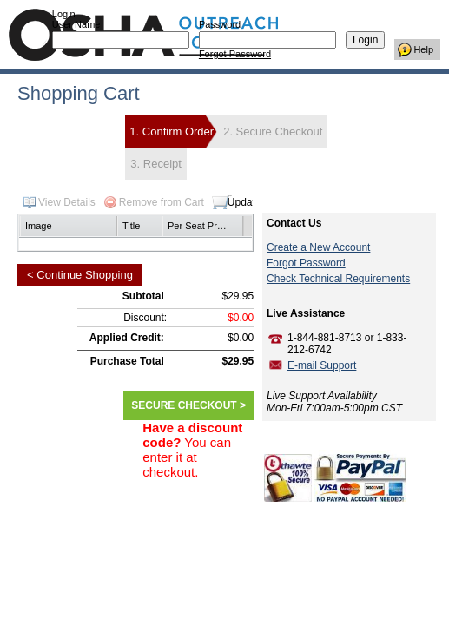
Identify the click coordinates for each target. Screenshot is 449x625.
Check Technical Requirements (338, 279)
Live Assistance (306, 313)
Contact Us (294, 223)
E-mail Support (321, 365)
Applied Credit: (126, 338)
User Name (76, 24)
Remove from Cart (161, 202)
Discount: (145, 318)
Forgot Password (235, 54)
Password (220, 24)
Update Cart (256, 202)
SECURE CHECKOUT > (188, 405)
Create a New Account (318, 247)
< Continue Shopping (80, 274)
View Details (67, 202)
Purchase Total (127, 361)
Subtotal (143, 296)
